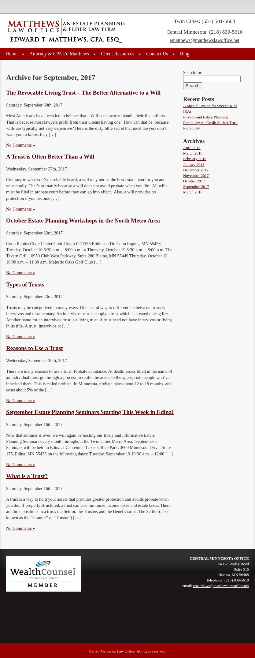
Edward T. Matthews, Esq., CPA (66, 30)
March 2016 (192, 192)
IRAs (187, 111)
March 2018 (192, 153)
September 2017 (196, 186)
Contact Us (157, 53)
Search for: (193, 72)
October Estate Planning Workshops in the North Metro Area (83, 220)
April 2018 (192, 147)
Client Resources (117, 53)
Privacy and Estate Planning (205, 117)
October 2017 (194, 181)
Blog (185, 53)
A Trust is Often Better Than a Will (50, 156)
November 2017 (196, 175)
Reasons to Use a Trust (34, 348)
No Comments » (20, 145)
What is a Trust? (27, 476)
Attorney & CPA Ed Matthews (59, 53)
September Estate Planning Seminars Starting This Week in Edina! (90, 412)
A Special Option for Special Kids (210, 105)
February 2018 (194, 158)
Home (11, 53)
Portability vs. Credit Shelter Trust (210, 122)
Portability (191, 128)
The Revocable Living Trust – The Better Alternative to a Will (83, 92)
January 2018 (193, 164)
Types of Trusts (25, 284)
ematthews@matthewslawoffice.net (204, 40)
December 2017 (195, 170)
